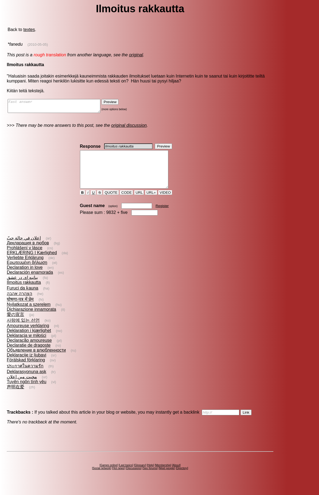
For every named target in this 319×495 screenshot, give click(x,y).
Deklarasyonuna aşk (26, 381)
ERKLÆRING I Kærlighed (32, 262)
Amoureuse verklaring (28, 335)
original (136, 55)
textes (29, 29)
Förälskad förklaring (26, 369)
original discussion (129, 127)
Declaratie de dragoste (29, 355)
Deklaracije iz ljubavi (26, 364)
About (176, 475)
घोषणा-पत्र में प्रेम (20, 309)
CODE (126, 202)
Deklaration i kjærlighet (29, 340)
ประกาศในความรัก (25, 375)
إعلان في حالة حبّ (24, 247)
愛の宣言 (15, 324)
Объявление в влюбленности (36, 360)
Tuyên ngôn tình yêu (26, 391)
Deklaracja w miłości (26, 345)
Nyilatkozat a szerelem (29, 314)
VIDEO (165, 202)
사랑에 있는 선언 (23, 330)
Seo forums (150, 477)
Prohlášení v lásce (24, 257)
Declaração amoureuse (29, 350)
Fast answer (59, 107)
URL (139, 202)
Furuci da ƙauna (22, 298)
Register (162, 216)
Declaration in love (25, 277)
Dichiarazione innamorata (31, 319)
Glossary (140, 475)
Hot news (118, 477)
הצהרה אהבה (19, 303)
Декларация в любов (28, 252)
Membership (163, 475)
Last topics (125, 475)
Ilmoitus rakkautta (24, 292)
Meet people (166, 477)
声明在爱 (15, 396)
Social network (101, 477)
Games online (108, 475)
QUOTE (111, 202)
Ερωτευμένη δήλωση (27, 272)
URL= (151, 202)
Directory (181, 477)
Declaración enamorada (30, 282)
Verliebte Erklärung (25, 267)
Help (150, 475)
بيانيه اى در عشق (22, 287)
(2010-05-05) (37, 44)
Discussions (133, 477)
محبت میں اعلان (22, 386)
